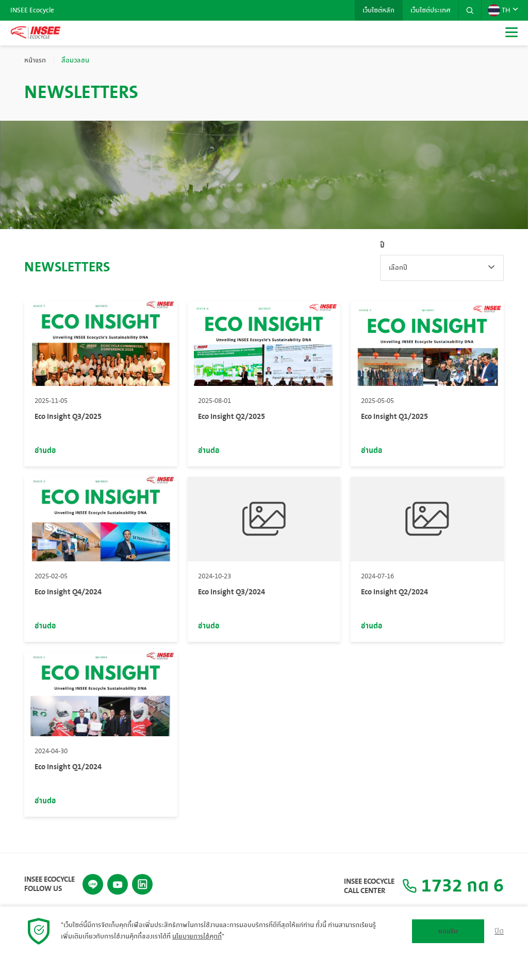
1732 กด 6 (453, 886)
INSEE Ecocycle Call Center (369, 886)
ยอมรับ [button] (448, 931)
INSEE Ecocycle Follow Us (49, 884)
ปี (382, 245)
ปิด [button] (499, 931)
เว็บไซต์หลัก (378, 10)
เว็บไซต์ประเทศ (430, 10)
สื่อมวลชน (75, 60)
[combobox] (442, 268)
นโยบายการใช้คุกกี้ (197, 936)
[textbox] (442, 267)
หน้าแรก (35, 60)
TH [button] (499, 10)
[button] (470, 10)
